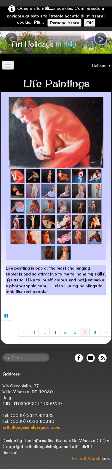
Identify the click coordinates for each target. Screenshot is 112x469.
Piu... (39, 22)
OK (89, 22)
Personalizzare (64, 22)
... (44, 332)
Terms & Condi (85, 458)
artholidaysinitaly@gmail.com (31, 427)
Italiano (101, 65)
